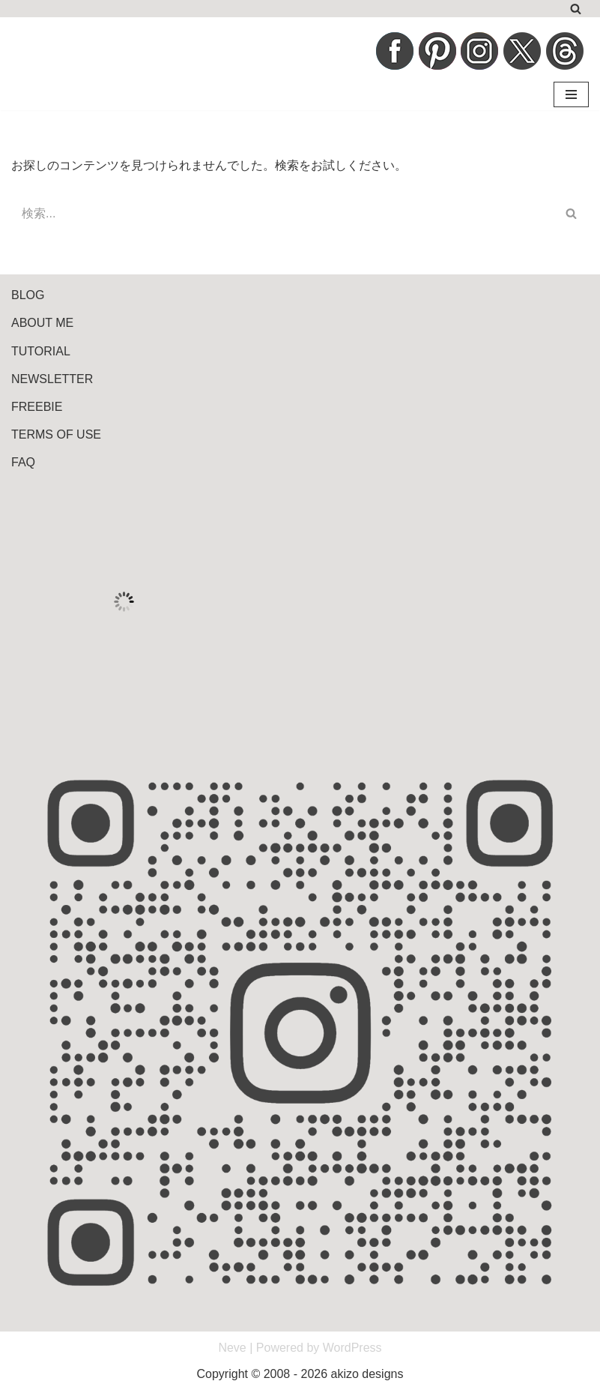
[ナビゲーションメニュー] (571, 94)
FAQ (23, 462)
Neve (232, 1347)
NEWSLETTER (52, 379)
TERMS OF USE (56, 434)
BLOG (27, 295)
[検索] (575, 8)
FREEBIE (36, 406)
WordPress (352, 1347)
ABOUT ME (42, 322)
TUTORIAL (40, 351)
